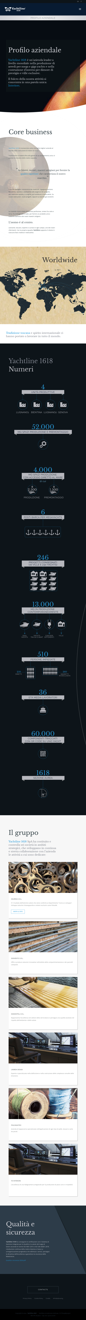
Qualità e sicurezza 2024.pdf (16, 1260)
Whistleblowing (58, 1298)
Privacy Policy (27, 1298)
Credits (48, 1298)
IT (81, 1)
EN (78, 1)
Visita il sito (18, 911)
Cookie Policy (38, 1298)
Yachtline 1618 (31, 1313)
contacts (43, 1290)
